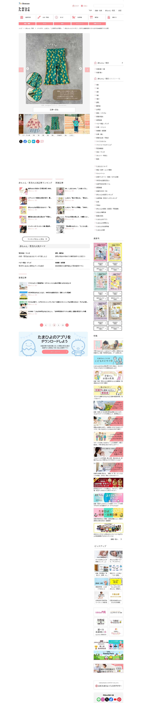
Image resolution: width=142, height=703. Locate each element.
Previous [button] (21, 69)
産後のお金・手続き (102, 138)
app (65, 135)
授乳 (97, 102)
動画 (97, 159)
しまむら (71, 135)
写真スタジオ (97, 23)
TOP (90, 10)
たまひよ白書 (100, 230)
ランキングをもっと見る (36, 239)
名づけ (59, 17)
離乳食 (94, 17)
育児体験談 (99, 148)
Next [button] (87, 69)
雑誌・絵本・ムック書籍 (104, 170)
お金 (97, 202)
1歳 (38, 135)
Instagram (59, 135)
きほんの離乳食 (101, 212)
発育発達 (99, 120)
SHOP (75, 6)
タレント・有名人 (101, 155)
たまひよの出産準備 (102, 226)
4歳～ (53, 135)
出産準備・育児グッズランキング (106, 198)
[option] (54, 69)
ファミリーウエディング (104, 145)
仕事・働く (99, 134)
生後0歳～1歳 (100, 69)
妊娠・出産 (98, 10)
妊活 (120, 10)
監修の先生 (99, 216)
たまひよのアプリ (101, 219)
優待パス (112, 17)
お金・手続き (43, 17)
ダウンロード (55, 352)
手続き (98, 205)
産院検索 (99, 187)
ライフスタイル (101, 141)
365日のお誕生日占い (103, 180)
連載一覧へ (114, 539)
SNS (62, 23)
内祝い (84, 6)
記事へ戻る (54, 110)
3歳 (48, 135)
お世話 (98, 109)
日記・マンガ (100, 152)
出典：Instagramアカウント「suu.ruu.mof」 (54, 105)
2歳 (43, 135)
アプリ (44, 23)
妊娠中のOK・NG (101, 191)
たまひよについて (101, 166)
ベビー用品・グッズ (102, 124)
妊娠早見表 (25, 17)
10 (62, 325)
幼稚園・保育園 (101, 131)
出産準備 (77, 17)
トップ (20, 28)
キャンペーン (79, 23)
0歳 (34, 135)
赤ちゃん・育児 (110, 10)
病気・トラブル (101, 113)
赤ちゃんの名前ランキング (104, 194)
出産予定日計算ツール (103, 184)
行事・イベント (101, 127)
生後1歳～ (99, 72)
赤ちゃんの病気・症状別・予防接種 (107, 209)
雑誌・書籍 (27, 23)
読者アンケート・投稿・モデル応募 (107, 177)
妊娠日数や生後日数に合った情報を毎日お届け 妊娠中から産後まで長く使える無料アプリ (55, 347)
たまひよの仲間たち (102, 223)
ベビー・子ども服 (26, 135)
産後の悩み (99, 116)
